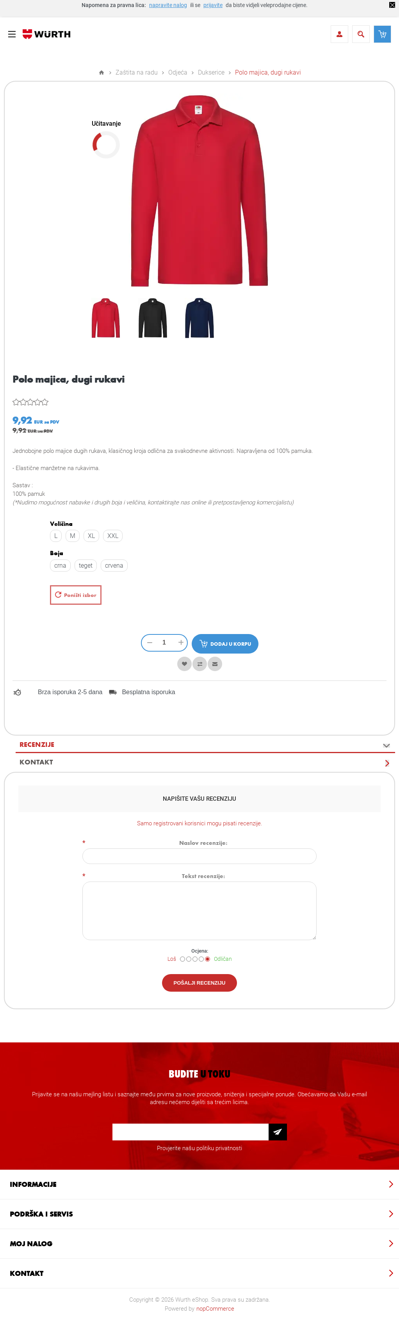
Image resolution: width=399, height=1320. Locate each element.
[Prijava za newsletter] (190, 1132)
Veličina (61, 523)
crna (60, 565)
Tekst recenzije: (203, 875)
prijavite (213, 5)
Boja (56, 553)
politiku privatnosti (219, 1148)
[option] (105, 317)
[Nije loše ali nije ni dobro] (195, 959)
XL (91, 536)
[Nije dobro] (188, 959)
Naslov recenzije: (203, 842)
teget (86, 565)
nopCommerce (215, 1308)
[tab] (205, 744)
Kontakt (36, 761)
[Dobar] (201, 959)
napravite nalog (168, 5)
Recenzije (37, 744)
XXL (112, 536)
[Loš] (182, 959)
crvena (114, 565)
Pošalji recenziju (200, 983)
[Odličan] (207, 959)
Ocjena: (199, 951)
